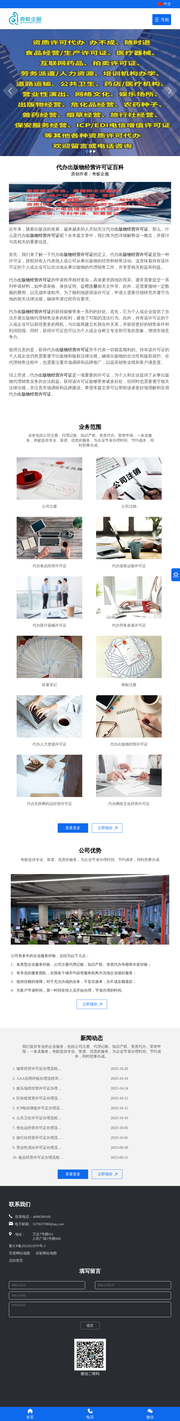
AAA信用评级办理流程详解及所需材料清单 (38, 1078)
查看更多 (72, 828)
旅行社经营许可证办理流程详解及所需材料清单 (38, 1138)
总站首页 (16, 1260)
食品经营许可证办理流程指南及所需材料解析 (38, 1157)
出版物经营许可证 (131, 229)
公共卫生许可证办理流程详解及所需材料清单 (38, 1118)
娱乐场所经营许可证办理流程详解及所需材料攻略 (38, 1088)
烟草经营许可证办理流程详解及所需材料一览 (38, 1069)
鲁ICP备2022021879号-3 (27, 1246)
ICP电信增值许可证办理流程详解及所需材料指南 (38, 1108)
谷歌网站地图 (46, 1253)
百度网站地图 (19, 1253)
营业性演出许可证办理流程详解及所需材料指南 (38, 1148)
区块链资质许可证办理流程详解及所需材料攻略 (38, 1098)
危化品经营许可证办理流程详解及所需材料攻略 (38, 1128)
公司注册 (89, 286)
